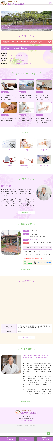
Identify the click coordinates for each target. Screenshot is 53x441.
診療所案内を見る (26, 273)
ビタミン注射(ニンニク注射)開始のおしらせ (21, 63)
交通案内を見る (26, 343)
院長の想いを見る (26, 409)
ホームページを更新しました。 (18, 60)
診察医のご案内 (14, 58)
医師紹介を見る (26, 214)
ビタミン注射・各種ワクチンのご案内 (19, 55)
